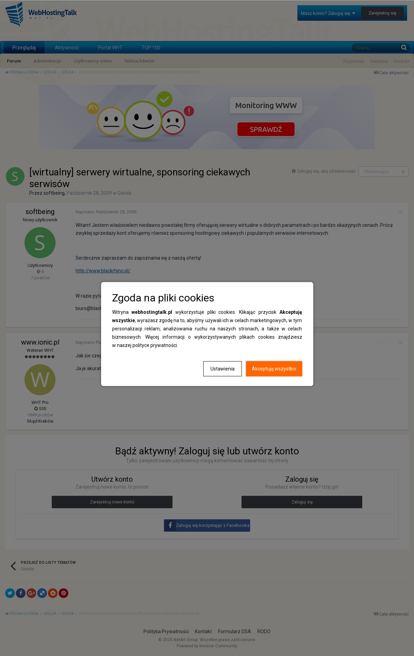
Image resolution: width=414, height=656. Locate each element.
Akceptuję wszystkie (274, 369)
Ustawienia (222, 369)
